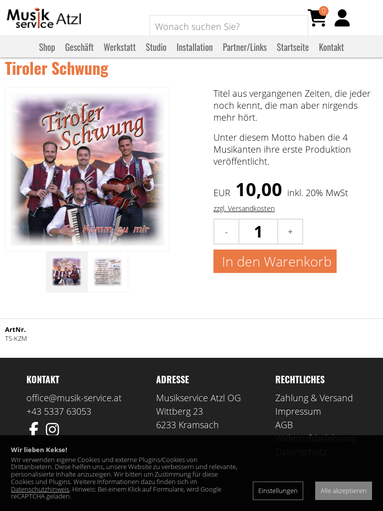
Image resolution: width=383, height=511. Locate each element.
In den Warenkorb (275, 275)
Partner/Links (245, 56)
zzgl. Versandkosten (244, 222)
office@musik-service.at (74, 412)
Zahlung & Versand (314, 412)
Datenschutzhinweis (40, 489)
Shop (47, 56)
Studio (156, 56)
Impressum (298, 425)
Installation (195, 56)
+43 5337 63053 (58, 425)
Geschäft (79, 56)
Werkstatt (120, 56)
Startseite (293, 56)
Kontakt (331, 56)
